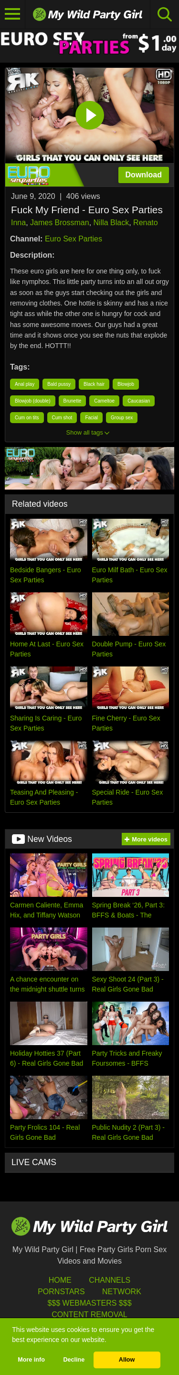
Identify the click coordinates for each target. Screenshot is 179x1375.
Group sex (122, 417)
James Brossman (59, 222)
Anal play (24, 384)
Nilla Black (111, 222)
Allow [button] (127, 1359)
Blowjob (125, 384)
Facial (91, 417)
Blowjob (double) (33, 401)
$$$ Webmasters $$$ (89, 1303)
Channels (109, 1280)
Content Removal (89, 1314)
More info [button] (31, 1359)
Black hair (94, 384)
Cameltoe (104, 401)
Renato (145, 222)
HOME (60, 1280)
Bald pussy (59, 384)
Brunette (72, 401)
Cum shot (62, 417)
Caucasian (138, 401)
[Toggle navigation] (12, 14)
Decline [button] (73, 1359)
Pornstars (61, 1292)
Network (121, 1292)
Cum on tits (27, 417)
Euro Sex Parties (73, 239)
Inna (18, 222)
